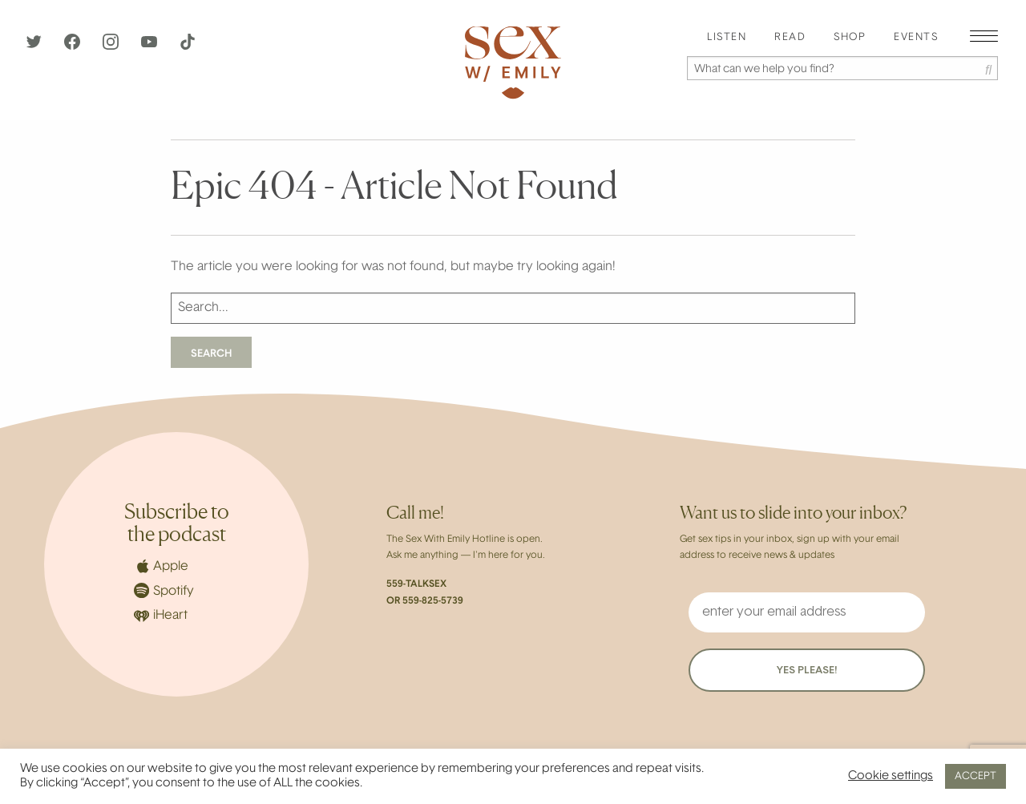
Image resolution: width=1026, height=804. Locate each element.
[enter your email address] (807, 612)
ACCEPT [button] (975, 776)
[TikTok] (187, 46)
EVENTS (916, 37)
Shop (850, 37)
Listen (726, 37)
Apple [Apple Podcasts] (161, 566)
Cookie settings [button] (890, 776)
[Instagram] (112, 46)
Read (790, 37)
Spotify (164, 590)
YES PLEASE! (807, 670)
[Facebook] (74, 46)
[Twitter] (35, 46)
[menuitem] (726, 38)
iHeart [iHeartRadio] (161, 616)
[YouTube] (150, 46)
